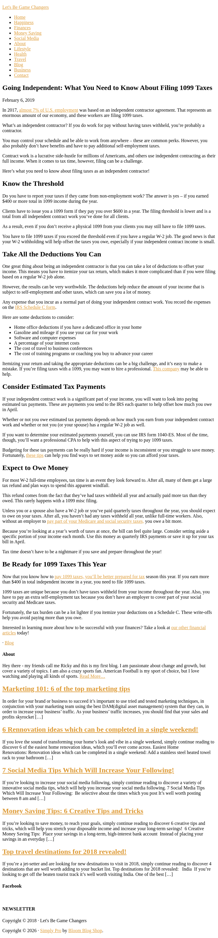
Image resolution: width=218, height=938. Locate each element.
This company (166, 368)
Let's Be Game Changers (25, 7)
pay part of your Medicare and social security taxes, (95, 521)
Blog (9, 642)
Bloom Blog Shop (85, 930)
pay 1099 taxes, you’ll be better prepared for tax (100, 576)
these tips (35, 455)
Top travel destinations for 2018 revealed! (64, 851)
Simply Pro (50, 930)
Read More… (92, 676)
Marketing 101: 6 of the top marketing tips (66, 688)
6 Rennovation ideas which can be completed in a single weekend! (100, 729)
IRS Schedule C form (35, 307)
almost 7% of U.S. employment (48, 110)
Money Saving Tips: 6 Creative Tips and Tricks (72, 811)
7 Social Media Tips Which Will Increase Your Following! (88, 770)
